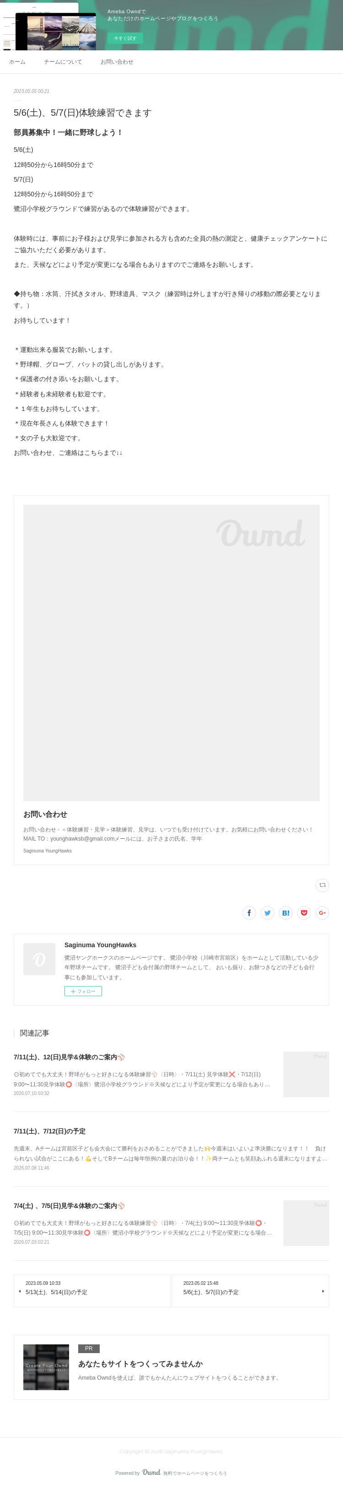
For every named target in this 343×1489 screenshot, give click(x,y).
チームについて (63, 62)
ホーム (17, 62)
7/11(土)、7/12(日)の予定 (50, 1131)
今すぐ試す (125, 38)
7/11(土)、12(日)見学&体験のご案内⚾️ (69, 1057)
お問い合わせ (117, 62)
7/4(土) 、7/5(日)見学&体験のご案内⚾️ (69, 1205)
